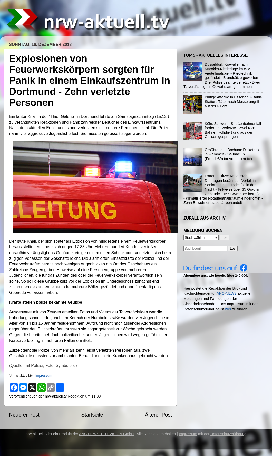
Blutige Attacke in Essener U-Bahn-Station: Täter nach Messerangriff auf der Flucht (234, 101)
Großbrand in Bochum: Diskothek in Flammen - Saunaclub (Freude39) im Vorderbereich (232, 154)
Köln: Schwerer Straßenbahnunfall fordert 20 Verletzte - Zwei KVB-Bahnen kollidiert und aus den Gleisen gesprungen (233, 130)
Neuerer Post (24, 415)
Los (233, 248)
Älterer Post (158, 415)
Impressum (43, 376)
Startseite (92, 415)
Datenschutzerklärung (228, 434)
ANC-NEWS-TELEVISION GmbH (106, 434)
